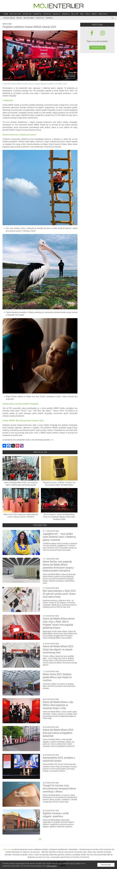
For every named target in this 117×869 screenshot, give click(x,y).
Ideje (87, 14)
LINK (51, 440)
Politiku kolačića (51, 866)
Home (5, 14)
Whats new (7, 24)
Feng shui (102, 14)
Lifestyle (40, 18)
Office (19, 18)
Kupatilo (47, 14)
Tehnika (49, 18)
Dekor (94, 14)
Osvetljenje (9, 18)
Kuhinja (56, 14)
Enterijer (27, 14)
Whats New (29, 18)
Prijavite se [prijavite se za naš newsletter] (97, 47)
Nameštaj (37, 14)
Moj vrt (74, 14)
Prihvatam (106, 865)
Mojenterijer (7, 849)
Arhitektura (15, 14)
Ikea (82, 14)
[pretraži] (112, 18)
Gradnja (66, 14)
